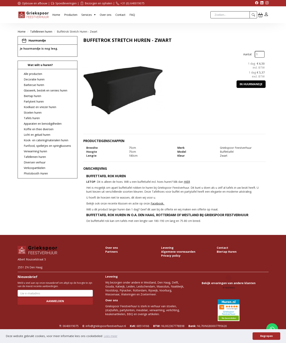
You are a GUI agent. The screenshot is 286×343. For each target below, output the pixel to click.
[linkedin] (260, 3)
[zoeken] (253, 14)
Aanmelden (55, 301)
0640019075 (69, 326)
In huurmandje (251, 84)
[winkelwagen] (260, 14)
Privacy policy (171, 255)
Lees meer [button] (110, 336)
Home (56, 15)
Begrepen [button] (266, 336)
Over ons (105, 15)
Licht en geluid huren (37, 135)
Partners (111, 251)
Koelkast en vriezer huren (40, 107)
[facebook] (255, 3)
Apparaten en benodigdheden (43, 123)
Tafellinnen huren (41, 31)
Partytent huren (34, 101)
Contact (120, 15)
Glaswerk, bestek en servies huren (45, 90)
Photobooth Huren (36, 173)
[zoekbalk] (230, 14)
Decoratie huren (34, 79)
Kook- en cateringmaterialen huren (46, 140)
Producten (70, 15)
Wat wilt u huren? (37, 65)
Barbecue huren (34, 85)
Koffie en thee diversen (38, 129)
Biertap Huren (227, 251)
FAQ (132, 15)
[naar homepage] (33, 14)
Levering (167, 248)
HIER (187, 182)
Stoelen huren (33, 112)
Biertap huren (32, 96)
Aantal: (247, 54)
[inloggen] (266, 15)
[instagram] (266, 3)
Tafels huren (32, 118)
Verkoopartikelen (34, 168)
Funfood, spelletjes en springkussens (47, 146)
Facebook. (158, 203)
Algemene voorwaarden (178, 251)
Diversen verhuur (35, 162)
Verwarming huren (35, 151)
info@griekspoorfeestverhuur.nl (104, 326)
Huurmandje (37, 40)
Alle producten (33, 74)
